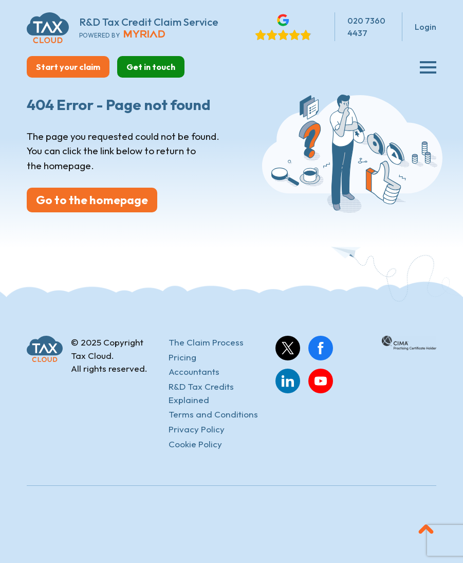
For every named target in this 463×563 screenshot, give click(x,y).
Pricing (182, 357)
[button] (426, 529)
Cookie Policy (195, 444)
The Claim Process (206, 342)
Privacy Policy (197, 429)
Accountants (194, 371)
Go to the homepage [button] (92, 199)
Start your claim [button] (68, 67)
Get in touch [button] (150, 67)
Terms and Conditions (213, 414)
